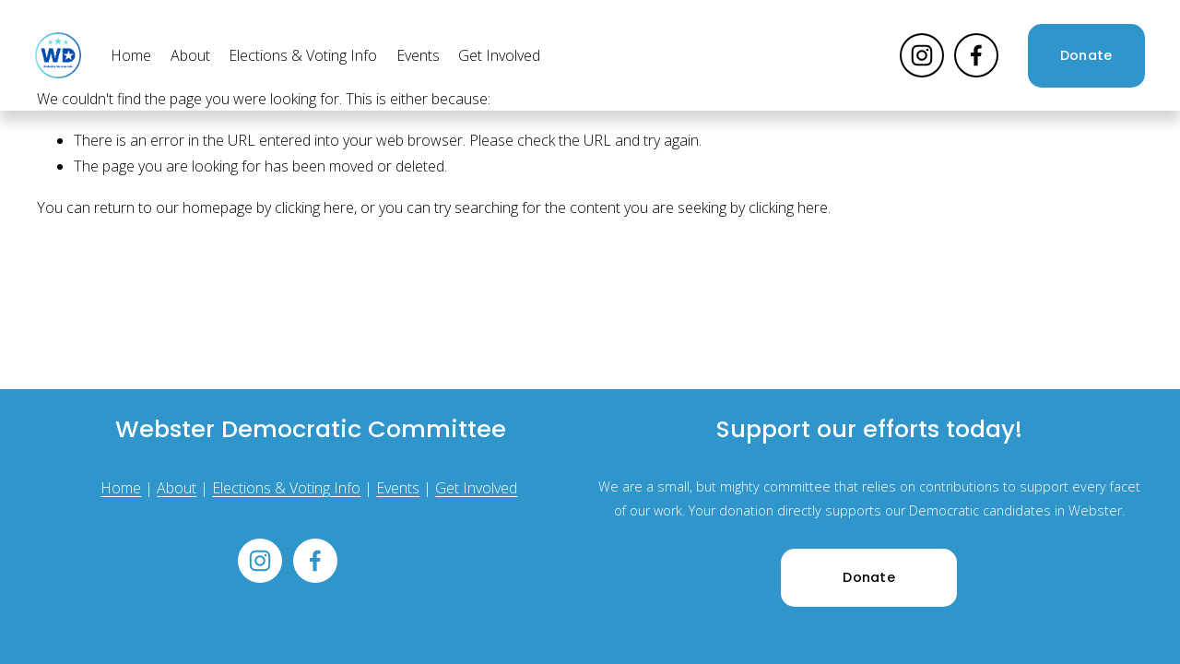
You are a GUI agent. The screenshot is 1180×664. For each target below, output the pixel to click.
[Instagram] (922, 55)
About (190, 55)
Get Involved (499, 55)
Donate (1086, 55)
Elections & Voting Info (303, 55)
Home (131, 55)
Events (418, 55)
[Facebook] (976, 55)
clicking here (314, 207)
